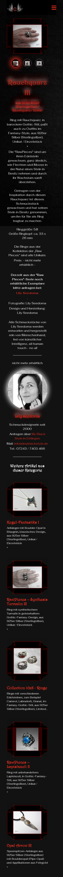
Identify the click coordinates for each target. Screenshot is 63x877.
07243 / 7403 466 (30, 448)
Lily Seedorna (27, 293)
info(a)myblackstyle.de (31, 443)
